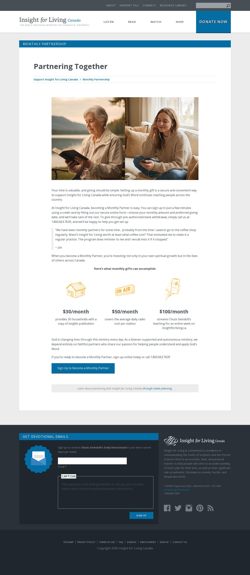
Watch (156, 22)
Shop (180, 22)
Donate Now (213, 21)
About (111, 5)
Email (62, 466)
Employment (148, 542)
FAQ (121, 542)
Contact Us (180, 542)
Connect (149, 5)
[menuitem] (56, 79)
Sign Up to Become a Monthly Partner (83, 368)
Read (132, 22)
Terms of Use (107, 542)
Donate (131, 542)
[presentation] (89, 498)
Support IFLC (129, 5)
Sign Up (141, 515)
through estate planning (157, 388)
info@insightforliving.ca (177, 489)
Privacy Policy (86, 542)
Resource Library (173, 5)
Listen (109, 22)
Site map (68, 542)
